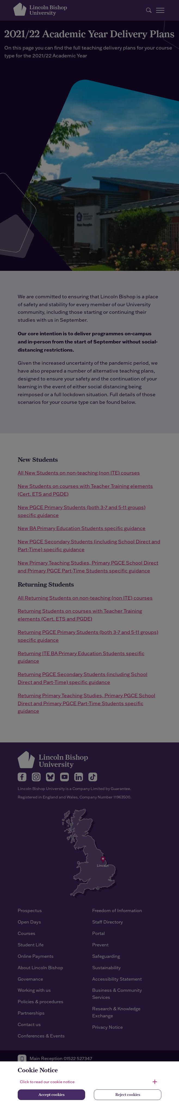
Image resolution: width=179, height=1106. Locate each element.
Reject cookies (127, 1094)
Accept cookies (51, 1094)
